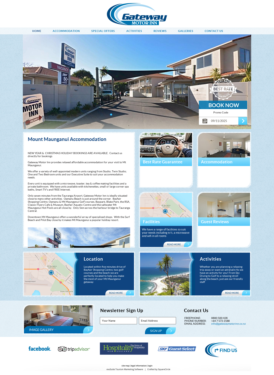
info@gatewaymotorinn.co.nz (228, 323)
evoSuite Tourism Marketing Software (125, 369)
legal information (139, 366)
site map (125, 366)
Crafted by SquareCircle (158, 369)
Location (93, 259)
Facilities (151, 221)
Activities (210, 259)
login (150, 366)
